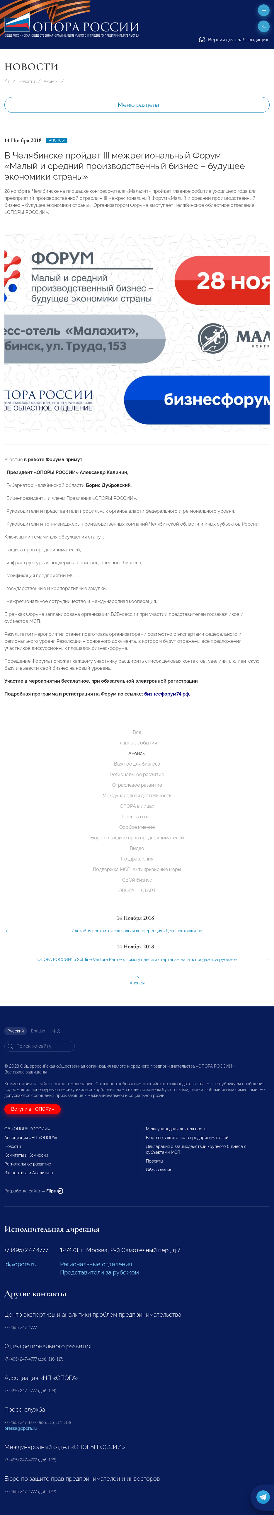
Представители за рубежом (99, 1272)
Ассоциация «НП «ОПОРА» (30, 1137)
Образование (159, 1170)
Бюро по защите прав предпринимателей (137, 838)
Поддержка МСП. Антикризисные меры (137, 869)
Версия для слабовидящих (233, 39)
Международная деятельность (137, 795)
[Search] (39, 1046)
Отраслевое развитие (137, 785)
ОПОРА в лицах (137, 806)
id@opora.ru (20, 1264)
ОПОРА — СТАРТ (137, 890)
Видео (137, 848)
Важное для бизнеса (137, 764)
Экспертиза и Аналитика (28, 1172)
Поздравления (137, 859)
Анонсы (51, 81)
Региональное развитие (137, 774)
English (38, 1031)
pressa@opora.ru (20, 1428)
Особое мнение (137, 827)
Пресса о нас (137, 816)
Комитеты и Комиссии (26, 1155)
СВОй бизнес (137, 880)
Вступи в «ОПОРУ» (32, 1109)
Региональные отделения (96, 1264)
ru (263, 26)
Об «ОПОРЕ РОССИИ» (27, 1129)
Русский (15, 1031)
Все (137, 732)
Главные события (137, 743)
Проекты (154, 1161)
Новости (26, 81)
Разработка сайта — (33, 1191)
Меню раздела (138, 104)
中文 (56, 1031)
